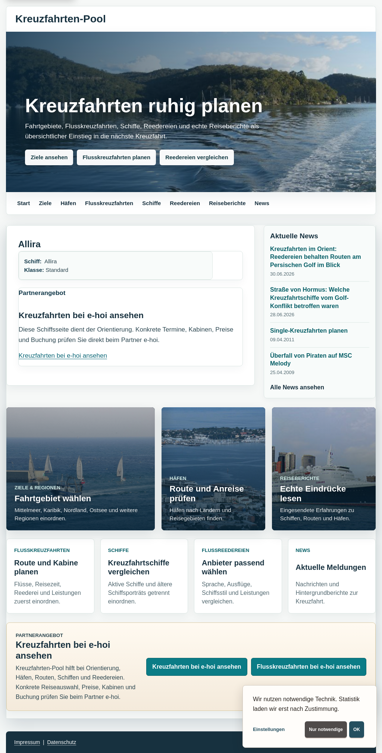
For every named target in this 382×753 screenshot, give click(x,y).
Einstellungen (269, 729)
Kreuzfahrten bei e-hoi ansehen (63, 355)
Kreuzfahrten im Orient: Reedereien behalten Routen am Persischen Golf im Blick (315, 257)
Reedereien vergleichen (196, 157)
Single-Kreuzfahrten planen (309, 330)
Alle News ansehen (297, 387)
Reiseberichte (227, 203)
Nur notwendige (326, 729)
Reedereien (185, 203)
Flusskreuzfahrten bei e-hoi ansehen (308, 666)
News (262, 203)
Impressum (27, 742)
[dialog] (309, 716)
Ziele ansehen (49, 157)
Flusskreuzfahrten (109, 203)
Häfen (68, 203)
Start (23, 203)
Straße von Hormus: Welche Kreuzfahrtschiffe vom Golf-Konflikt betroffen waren (310, 297)
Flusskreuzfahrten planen (116, 157)
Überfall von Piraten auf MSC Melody (311, 359)
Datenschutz (61, 742)
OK (356, 729)
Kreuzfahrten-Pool (60, 19)
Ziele (45, 203)
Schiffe (151, 203)
